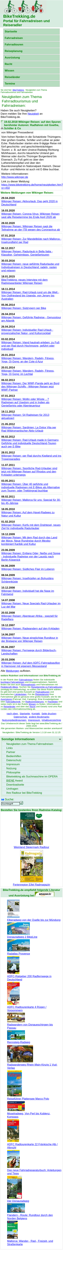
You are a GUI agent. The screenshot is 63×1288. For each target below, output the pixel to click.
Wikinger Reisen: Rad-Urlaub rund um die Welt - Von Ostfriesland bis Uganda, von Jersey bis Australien (30, 295)
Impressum (34, 720)
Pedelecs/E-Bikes (9, 687)
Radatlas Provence (18, 952)
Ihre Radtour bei (24, 792)
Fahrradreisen (14, 38)
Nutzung (11, 768)
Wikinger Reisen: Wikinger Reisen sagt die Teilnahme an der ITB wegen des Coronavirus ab (30, 228)
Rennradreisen (28, 684)
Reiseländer (12, 77)
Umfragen (12, 788)
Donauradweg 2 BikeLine (22, 935)
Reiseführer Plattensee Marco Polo (28, 1097)
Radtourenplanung (34, 701)
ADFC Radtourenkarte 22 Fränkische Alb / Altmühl (32, 1144)
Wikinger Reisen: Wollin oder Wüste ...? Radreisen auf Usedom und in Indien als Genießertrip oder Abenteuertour (25, 402)
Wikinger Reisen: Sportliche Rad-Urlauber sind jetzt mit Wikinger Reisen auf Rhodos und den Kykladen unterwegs (29, 471)
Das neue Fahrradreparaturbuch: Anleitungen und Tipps (34, 1170)
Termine (10, 83)
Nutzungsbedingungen (14, 720)
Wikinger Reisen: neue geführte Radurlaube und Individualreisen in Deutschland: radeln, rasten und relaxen (30, 267)
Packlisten (53, 701)
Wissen (9, 70)
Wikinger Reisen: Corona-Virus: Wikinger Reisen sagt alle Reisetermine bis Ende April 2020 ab (30, 215)
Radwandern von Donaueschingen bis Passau (30, 1024)
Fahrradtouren (14, 44)
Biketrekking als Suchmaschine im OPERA (32, 776)
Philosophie (13, 772)
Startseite (11, 31)
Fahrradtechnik (13, 701)
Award (14, 780)
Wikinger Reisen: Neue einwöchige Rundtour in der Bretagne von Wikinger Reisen (29, 639)
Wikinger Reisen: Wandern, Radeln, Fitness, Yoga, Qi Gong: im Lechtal (27, 372)
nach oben (13, 713)
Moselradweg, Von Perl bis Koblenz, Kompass (28, 1113)
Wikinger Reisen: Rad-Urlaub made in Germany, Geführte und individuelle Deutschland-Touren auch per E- (30, 443)
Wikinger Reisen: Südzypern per (23, 308)
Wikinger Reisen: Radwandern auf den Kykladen (30, 628)
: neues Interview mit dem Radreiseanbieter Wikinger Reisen (24, 281)
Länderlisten (20, 694)
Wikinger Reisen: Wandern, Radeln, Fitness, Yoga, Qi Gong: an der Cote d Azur (27, 360)
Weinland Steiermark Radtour (31, 845)
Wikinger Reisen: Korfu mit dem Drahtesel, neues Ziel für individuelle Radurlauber (31, 526)
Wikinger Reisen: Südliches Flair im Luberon (28, 569)
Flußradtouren (43, 692)
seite (15, 784)
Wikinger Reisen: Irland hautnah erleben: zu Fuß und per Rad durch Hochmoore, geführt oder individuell (30, 346)
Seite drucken (48, 713)
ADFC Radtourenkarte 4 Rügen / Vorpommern (26, 1007)
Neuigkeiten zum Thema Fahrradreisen (29, 744)
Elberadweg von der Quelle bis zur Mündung (34, 918)
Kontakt (36, 713)
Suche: (9, 799)
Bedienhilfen (13, 756)
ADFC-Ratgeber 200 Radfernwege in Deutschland (29, 976)
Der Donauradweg (18, 1199)
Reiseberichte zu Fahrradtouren (46, 687)
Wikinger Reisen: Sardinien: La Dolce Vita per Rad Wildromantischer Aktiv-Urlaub (28, 429)
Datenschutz (21, 716)
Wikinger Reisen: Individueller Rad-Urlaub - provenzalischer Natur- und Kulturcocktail (27, 331)
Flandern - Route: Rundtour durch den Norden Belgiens (30, 1215)
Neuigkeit (33, 113)
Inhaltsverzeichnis (51, 720)
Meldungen (12, 670)
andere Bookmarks (39, 716)
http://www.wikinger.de (14, 177)
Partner (10, 752)
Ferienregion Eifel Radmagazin (31, 883)
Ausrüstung (12, 57)
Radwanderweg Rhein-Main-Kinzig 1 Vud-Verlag (32, 1065)
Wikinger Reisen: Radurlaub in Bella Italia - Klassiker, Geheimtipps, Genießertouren (27, 253)
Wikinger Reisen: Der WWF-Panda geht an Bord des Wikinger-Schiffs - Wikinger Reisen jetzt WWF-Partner (30, 386)
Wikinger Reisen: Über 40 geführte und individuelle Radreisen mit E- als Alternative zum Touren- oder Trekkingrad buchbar (30, 487)
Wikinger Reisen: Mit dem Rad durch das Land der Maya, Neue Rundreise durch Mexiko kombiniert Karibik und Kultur (29, 541)
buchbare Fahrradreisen (12, 682)
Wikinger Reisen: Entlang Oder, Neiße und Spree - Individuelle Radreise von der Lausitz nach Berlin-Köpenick (30, 556)
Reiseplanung (14, 51)
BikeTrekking (18, 90)
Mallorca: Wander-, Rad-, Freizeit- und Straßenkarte (30, 1241)
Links (9, 748)
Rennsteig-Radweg (18, 1040)
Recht (8, 64)
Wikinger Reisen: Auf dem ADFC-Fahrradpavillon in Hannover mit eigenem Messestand (30, 664)
